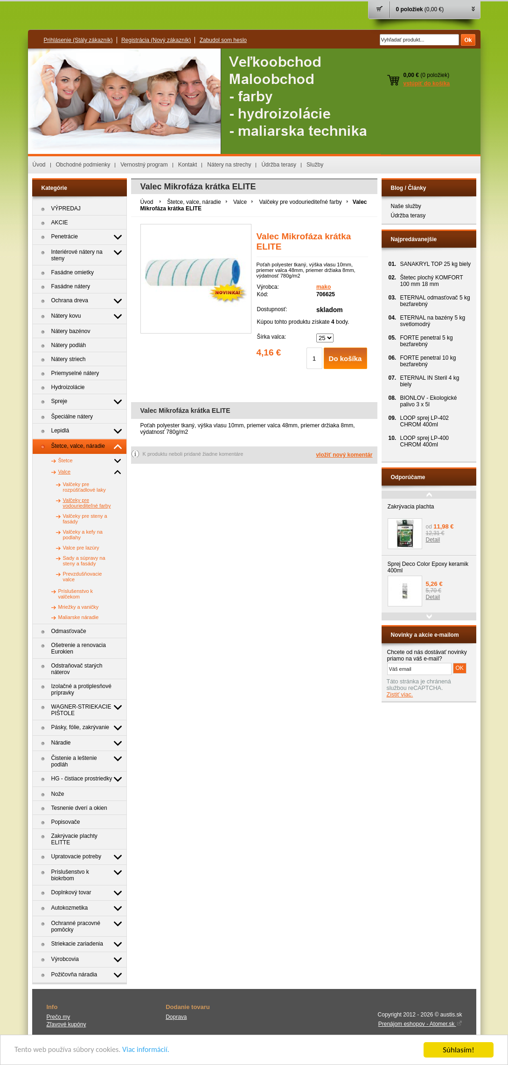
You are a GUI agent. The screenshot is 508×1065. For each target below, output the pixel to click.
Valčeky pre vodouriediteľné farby (300, 202)
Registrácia (156, 40)
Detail (433, 539)
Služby (314, 164)
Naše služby (406, 206)
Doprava (176, 1017)
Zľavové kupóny (66, 1024)
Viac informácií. (152, 1051)
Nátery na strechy (229, 164)
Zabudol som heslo (223, 40)
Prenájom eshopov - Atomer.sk (420, 1024)
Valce (240, 202)
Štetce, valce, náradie (194, 202)
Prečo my (58, 1017)
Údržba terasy (278, 164)
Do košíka (345, 358)
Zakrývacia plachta (411, 506)
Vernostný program (143, 164)
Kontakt (187, 164)
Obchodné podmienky (83, 164)
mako (323, 287)
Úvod (39, 164)
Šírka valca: (271, 337)
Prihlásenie (78, 40)
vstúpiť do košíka (427, 83)
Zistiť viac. (400, 694)
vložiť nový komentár (344, 455)
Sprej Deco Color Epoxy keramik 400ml (428, 567)
